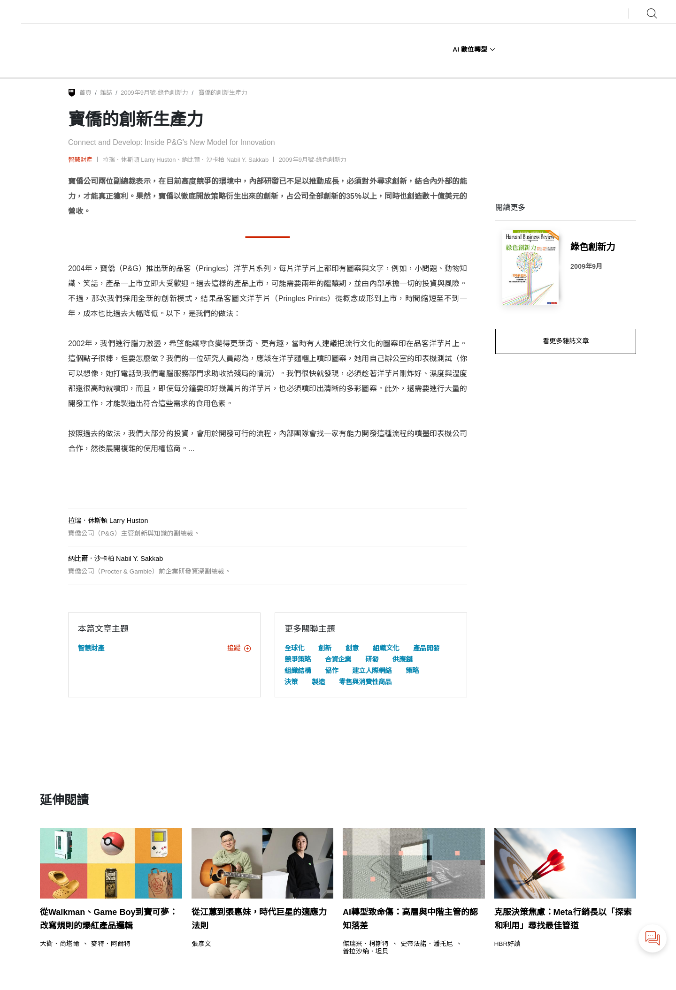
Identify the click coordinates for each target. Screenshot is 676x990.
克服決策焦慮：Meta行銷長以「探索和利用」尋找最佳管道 (563, 918)
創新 (324, 648)
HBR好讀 (507, 944)
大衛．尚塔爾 (59, 944)
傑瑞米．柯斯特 (366, 944)
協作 (331, 670)
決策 (291, 682)
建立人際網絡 (372, 670)
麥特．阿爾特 (111, 944)
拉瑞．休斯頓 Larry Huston (139, 159)
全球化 (294, 648)
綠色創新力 (592, 247)
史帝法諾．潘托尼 (426, 944)
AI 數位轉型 (473, 49)
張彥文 (201, 944)
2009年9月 (586, 266)
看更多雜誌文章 (566, 341)
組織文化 (386, 648)
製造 (318, 682)
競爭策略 (297, 659)
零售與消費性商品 (365, 682)
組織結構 (297, 670)
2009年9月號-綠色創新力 (154, 92)
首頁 (85, 92)
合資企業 (338, 659)
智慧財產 (80, 159)
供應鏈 (402, 659)
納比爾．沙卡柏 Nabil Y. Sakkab (225, 159)
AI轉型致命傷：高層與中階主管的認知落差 (410, 918)
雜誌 (106, 92)
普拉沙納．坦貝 (366, 951)
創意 (352, 648)
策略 (412, 670)
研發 (371, 659)
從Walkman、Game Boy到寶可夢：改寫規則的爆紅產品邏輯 (108, 918)
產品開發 (426, 648)
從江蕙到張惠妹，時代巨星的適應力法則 (259, 918)
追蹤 (239, 648)
